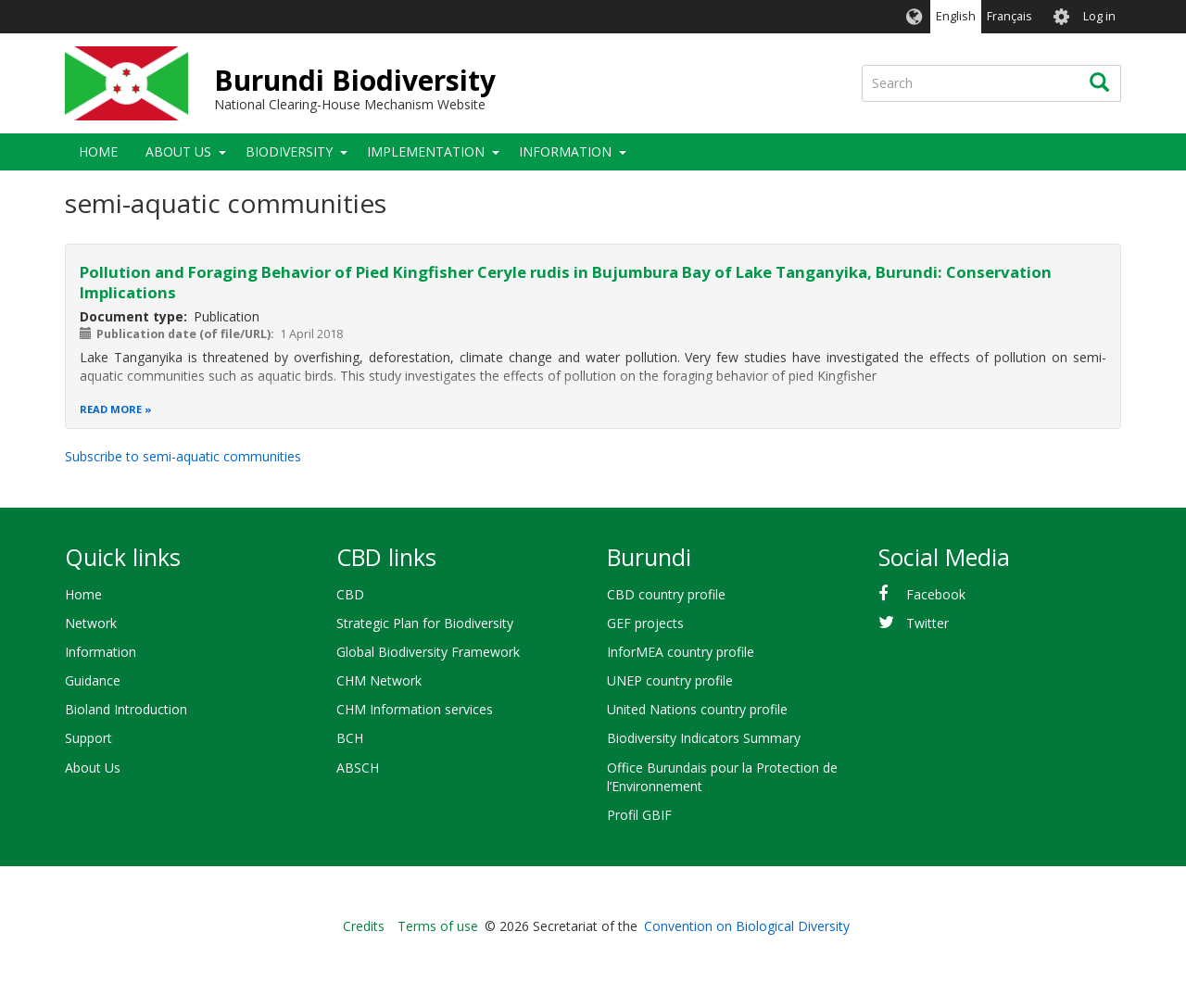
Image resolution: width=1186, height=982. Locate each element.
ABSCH (357, 767)
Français (1009, 16)
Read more (111, 409)
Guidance (92, 680)
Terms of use (437, 926)
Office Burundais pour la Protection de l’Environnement (722, 777)
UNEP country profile (670, 680)
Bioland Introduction (126, 709)
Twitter (927, 623)
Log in (1099, 16)
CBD (350, 594)
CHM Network (379, 680)
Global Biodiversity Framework (428, 652)
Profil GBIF (639, 815)
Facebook (935, 594)
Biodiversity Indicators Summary (704, 738)
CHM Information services (414, 709)
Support (88, 738)
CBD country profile (666, 594)
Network (91, 623)
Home (98, 151)
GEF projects (645, 623)
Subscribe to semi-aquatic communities (183, 456)
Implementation (426, 151)
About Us (178, 151)
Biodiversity (289, 151)
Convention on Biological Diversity (747, 926)
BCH (349, 738)
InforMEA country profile (680, 652)
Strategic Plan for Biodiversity (424, 623)
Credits (364, 926)
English (956, 16)
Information (565, 151)
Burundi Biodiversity (355, 80)
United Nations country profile (697, 709)
